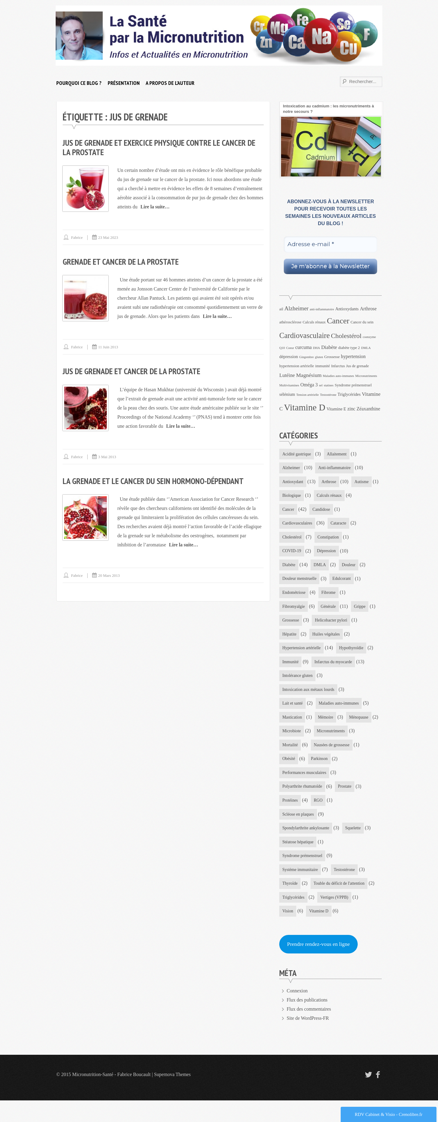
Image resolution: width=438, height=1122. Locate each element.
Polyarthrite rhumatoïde (302, 805)
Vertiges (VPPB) (335, 918)
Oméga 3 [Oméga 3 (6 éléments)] (309, 384)
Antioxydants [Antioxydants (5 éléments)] (347, 308)
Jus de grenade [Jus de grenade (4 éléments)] (357, 366)
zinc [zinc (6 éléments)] (351, 408)
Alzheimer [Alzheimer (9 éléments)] (296, 308)
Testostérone (345, 890)
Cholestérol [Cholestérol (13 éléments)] (346, 336)
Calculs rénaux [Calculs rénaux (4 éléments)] (314, 322)
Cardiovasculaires (331, 524)
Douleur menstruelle (329, 580)
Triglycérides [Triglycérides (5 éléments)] (349, 394)
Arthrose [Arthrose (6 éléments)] (368, 308)
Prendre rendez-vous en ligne (319, 966)
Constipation (293, 552)
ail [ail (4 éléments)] (281, 309)
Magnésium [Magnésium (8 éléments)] (309, 375)
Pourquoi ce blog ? (79, 82)
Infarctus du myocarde (301, 679)
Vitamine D (319, 932)
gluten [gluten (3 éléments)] (319, 357)
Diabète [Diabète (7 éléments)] (329, 347)
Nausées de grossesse (300, 777)
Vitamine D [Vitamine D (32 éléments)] (304, 407)
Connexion (297, 1012)
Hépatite (338, 637)
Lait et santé (292, 721)
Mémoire (326, 735)
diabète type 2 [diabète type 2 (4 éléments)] (349, 348)
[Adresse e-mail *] (330, 244)
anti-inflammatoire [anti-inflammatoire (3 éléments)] (322, 309)
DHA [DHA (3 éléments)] (316, 348)
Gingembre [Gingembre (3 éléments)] (306, 357)
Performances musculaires (337, 791)
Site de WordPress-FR (308, 1039)
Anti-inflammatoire (335, 468)
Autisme (289, 496)
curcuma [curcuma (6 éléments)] (303, 347)
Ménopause (292, 749)
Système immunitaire (300, 890)
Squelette (354, 848)
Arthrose (329, 482)
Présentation (124, 82)
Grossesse (352, 623)
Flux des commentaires (309, 1030)
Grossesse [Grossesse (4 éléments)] (332, 357)
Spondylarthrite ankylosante (306, 848)
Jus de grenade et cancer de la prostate (133, 370)
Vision (288, 932)
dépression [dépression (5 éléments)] (288, 356)
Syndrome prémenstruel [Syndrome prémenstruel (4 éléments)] (353, 385)
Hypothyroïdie (294, 665)
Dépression (291, 566)
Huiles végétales (296, 651)
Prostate (346, 805)
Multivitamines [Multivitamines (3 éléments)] (289, 385)
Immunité (331, 665)
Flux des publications (307, 1021)
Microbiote (327, 749)
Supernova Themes (173, 1096)
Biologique (322, 496)
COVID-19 (329, 552)
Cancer (330, 510)
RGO (318, 819)
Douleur (289, 580)
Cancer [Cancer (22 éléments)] (338, 320)
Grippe (322, 623)
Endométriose (329, 594)
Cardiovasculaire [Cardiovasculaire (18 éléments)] (304, 335)
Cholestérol (324, 538)
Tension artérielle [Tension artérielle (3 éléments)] (307, 394)
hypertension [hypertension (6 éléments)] (353, 356)
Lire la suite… (155, 206)
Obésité (341, 777)
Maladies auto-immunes (339, 721)
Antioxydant (293, 482)
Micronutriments (296, 763)
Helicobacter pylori (298, 637)
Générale (290, 623)
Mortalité (335, 763)
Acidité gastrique (296, 454)
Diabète (326, 566)
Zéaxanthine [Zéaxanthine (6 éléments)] (368, 408)
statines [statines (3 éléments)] (328, 385)
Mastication (292, 735)
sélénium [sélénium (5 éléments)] (287, 394)
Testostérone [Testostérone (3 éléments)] (328, 394)
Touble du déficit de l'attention (340, 904)
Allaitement (338, 454)
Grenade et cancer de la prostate (122, 261)
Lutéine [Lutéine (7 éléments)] (287, 375)
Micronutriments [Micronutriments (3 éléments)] (366, 376)
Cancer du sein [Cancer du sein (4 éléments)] (362, 322)
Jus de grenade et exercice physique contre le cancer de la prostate (162, 147)
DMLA (358, 566)
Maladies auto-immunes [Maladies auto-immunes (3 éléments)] (338, 376)
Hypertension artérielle (346, 651)
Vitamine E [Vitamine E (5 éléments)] (336, 408)
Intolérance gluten (297, 693)
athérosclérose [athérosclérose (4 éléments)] (290, 322)
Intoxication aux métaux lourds (308, 707)
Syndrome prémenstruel (302, 876)
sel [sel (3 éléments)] (321, 385)
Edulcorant (291, 594)
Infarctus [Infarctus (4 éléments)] (338, 366)
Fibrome (289, 609)
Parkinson (290, 791)
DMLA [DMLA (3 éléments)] (365, 348)
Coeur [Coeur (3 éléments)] (290, 348)
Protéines (290, 819)
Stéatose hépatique (298, 862)
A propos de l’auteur (170, 82)
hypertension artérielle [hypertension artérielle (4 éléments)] (296, 366)
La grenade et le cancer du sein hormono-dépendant (156, 480)
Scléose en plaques (298, 834)
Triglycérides (293, 918)
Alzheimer (291, 468)
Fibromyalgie (324, 609)
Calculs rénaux (295, 510)
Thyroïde (290, 904)
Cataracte (290, 538)
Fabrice (77, 237)
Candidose (291, 524)
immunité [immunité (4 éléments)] (322, 366)
